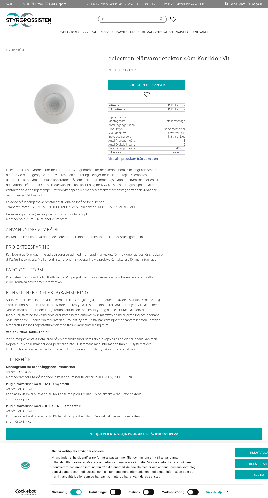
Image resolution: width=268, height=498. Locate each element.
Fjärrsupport (57, 4)
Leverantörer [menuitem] (69, 32)
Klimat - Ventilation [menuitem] (157, 32)
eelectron (179, 152)
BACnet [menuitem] (121, 32)
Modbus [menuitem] (107, 32)
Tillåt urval (235, 461)
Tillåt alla (235, 450)
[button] (173, 19)
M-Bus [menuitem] (134, 32)
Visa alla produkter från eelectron (133, 158)
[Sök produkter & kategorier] (127, 19)
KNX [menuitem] (85, 32)
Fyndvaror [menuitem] (200, 32)
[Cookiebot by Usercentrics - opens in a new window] (25, 490)
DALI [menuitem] (94, 32)
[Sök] (162, 19)
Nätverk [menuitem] (182, 32)
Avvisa (235, 472)
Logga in (256, 4)
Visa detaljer (215, 490)
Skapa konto (237, 4)
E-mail (39, 4)
